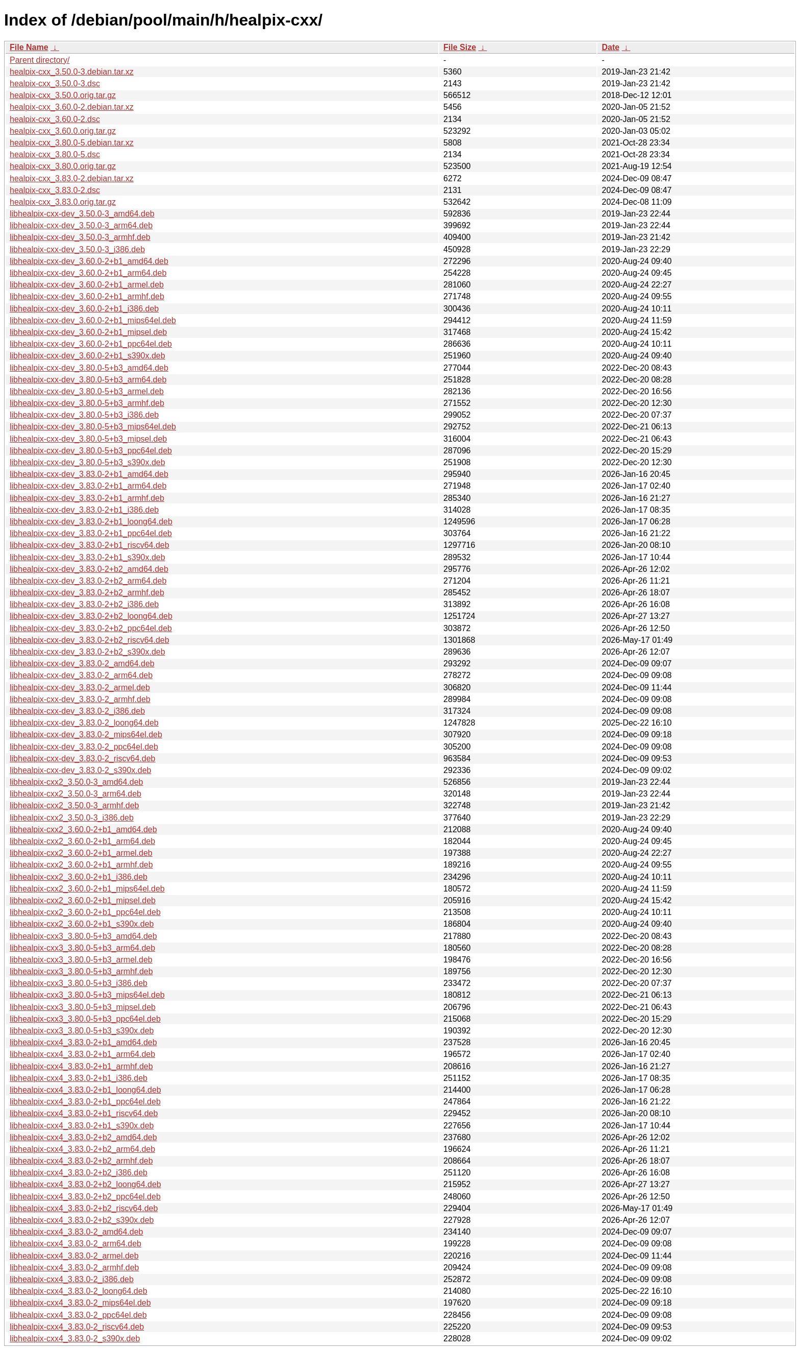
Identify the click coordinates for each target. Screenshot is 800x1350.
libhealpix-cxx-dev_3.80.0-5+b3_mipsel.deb (88, 439)
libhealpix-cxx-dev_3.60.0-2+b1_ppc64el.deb (91, 344)
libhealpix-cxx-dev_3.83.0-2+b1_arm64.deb (88, 485)
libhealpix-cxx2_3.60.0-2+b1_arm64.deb (82, 841)
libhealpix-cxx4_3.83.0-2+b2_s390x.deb (82, 1220)
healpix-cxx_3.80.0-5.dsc (55, 154)
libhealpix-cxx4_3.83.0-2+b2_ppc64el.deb (85, 1196)
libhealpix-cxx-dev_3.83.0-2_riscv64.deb (83, 758)
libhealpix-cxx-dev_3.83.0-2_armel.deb (80, 687)
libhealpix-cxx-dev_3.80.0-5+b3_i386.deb (84, 415)
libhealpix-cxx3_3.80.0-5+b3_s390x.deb (82, 1030)
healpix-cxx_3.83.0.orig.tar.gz (63, 202)
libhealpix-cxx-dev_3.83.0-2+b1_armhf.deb (87, 498)
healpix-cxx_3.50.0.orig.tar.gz (63, 95)
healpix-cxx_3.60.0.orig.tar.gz (63, 131)
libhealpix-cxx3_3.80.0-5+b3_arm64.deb (82, 948)
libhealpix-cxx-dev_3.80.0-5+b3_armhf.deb (87, 403)
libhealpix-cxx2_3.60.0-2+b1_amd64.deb (83, 829)
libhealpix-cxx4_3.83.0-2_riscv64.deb (77, 1326)
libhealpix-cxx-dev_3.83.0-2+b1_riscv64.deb (89, 545)
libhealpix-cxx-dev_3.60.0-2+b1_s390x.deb (87, 355)
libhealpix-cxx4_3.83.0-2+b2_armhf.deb (81, 1160)
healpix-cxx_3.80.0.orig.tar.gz (63, 166)
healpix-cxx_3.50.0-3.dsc (55, 83)
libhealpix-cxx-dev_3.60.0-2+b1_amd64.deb (89, 261)
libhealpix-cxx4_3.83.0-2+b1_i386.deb (78, 1078)
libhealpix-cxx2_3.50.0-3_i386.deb (72, 817)
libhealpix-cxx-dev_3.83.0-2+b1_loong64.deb (91, 521)
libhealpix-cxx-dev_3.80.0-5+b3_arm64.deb (88, 379)
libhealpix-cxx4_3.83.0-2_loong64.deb (78, 1291)
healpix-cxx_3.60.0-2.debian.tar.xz (72, 107)
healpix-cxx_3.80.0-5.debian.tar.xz (72, 142)
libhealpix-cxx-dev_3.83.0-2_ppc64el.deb (84, 746)
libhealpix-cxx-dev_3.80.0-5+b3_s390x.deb (87, 462)
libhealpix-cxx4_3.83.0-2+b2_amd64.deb (83, 1137)
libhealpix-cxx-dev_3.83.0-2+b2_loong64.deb (91, 616)
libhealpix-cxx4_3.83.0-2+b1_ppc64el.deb (85, 1101)
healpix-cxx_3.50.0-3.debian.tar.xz (72, 71)
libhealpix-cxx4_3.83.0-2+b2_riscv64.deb (84, 1208)
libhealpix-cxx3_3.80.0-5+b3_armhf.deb (81, 971)
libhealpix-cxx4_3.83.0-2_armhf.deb (74, 1267)
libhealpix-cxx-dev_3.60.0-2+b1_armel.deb (87, 284)
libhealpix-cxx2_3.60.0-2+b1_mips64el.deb (87, 888)
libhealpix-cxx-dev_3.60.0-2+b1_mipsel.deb (88, 332)
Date (610, 47)
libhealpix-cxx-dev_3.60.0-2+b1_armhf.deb (87, 296)
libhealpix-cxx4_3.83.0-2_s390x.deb (75, 1338)
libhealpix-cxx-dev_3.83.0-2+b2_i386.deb (84, 604)
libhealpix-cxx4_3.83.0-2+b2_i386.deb (78, 1172)
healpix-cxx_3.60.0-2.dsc (55, 119)
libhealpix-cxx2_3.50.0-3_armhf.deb (74, 805)
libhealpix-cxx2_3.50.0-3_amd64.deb (76, 782)
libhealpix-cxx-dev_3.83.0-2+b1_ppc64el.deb (91, 533)
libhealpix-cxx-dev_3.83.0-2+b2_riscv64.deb (89, 640)
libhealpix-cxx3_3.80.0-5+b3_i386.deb (78, 983)
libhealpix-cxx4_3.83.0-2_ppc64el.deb (78, 1315)
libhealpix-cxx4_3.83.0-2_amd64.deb (76, 1231)
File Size (459, 47)
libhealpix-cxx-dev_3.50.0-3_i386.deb (77, 249)
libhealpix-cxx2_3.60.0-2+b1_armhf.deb (81, 864)
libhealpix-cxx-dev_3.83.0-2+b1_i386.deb (84, 509)
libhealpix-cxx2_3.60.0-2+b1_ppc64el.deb (85, 912)
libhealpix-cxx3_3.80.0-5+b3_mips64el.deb (87, 995)
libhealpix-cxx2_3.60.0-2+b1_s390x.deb (82, 924)
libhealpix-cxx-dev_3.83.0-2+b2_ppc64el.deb (91, 628)
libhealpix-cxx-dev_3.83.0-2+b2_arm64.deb (88, 580)
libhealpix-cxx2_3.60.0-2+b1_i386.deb (78, 877)
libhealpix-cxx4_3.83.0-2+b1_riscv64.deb (84, 1113)
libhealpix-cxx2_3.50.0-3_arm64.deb (75, 793)
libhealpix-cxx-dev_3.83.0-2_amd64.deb (82, 663)
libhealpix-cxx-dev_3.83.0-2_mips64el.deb (86, 734)
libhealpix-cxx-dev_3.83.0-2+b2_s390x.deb (87, 651)
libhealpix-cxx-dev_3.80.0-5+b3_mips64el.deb (93, 426)
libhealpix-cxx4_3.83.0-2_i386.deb (72, 1279)
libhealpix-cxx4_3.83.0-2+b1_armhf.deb (81, 1066)
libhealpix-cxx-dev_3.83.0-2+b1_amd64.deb (89, 474)
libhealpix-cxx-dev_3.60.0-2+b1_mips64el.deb (93, 320)
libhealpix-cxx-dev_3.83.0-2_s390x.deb (81, 770)
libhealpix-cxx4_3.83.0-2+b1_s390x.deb (82, 1125)
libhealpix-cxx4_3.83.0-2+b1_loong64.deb (85, 1090)
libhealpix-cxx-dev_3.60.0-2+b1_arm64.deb (88, 273)
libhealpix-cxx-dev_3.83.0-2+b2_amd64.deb (89, 569)
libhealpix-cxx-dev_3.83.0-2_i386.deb (77, 711)
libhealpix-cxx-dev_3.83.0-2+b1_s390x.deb (87, 557)
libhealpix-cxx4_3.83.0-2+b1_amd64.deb (83, 1042)
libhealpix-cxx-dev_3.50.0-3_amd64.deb (82, 213)
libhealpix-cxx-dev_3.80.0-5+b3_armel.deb (87, 391)
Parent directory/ (39, 60)
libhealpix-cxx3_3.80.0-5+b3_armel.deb (81, 959)
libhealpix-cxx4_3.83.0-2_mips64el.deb (80, 1302)
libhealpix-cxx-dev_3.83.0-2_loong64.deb (84, 722)
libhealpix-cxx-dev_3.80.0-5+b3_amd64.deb (89, 368)
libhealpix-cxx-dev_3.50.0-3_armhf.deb (80, 237)
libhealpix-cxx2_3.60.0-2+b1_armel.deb (81, 853)
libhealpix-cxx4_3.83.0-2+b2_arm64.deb (82, 1149)
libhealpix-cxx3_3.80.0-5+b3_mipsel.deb (83, 1007)
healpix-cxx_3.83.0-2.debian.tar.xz (72, 178)
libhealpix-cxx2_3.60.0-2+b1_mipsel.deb (83, 900)
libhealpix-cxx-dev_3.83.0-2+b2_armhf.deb (87, 592)
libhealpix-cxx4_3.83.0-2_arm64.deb (75, 1243)
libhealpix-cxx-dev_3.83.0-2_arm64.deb (81, 675)
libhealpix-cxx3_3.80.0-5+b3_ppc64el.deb (85, 1019)
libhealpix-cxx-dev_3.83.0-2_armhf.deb (80, 699)
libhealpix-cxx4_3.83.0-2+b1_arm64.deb (82, 1054)
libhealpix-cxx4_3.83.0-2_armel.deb (74, 1255)
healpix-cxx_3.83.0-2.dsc (55, 190)
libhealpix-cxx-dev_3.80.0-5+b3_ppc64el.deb (91, 450)
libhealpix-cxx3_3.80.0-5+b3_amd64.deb (83, 936)
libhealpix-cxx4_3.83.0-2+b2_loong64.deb (85, 1184)
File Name (29, 47)
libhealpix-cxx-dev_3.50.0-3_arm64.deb (81, 225)
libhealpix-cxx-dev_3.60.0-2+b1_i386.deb (84, 308)
